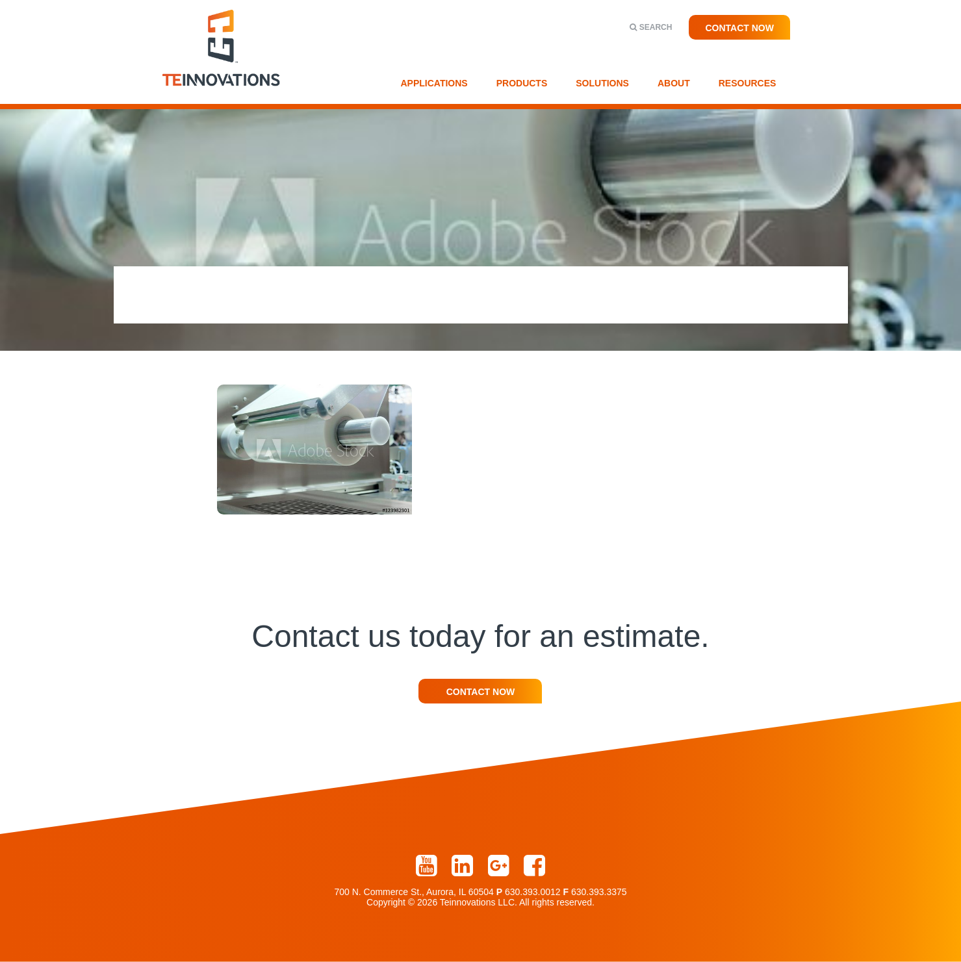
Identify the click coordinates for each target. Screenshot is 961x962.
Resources (747, 83)
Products (522, 83)
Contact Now (739, 28)
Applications (434, 83)
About (674, 83)
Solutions (602, 83)
